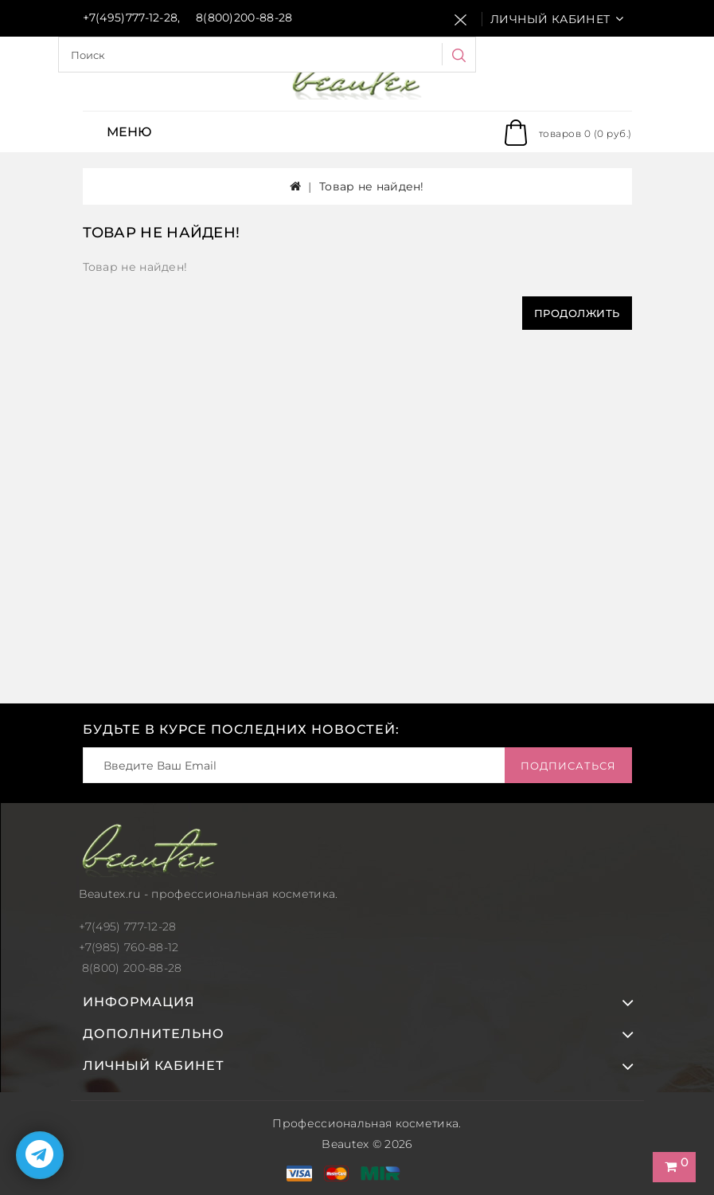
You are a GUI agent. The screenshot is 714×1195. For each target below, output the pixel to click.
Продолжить (577, 313)
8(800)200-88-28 (244, 17)
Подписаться (568, 765)
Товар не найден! (371, 186)
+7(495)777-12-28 (130, 17)
